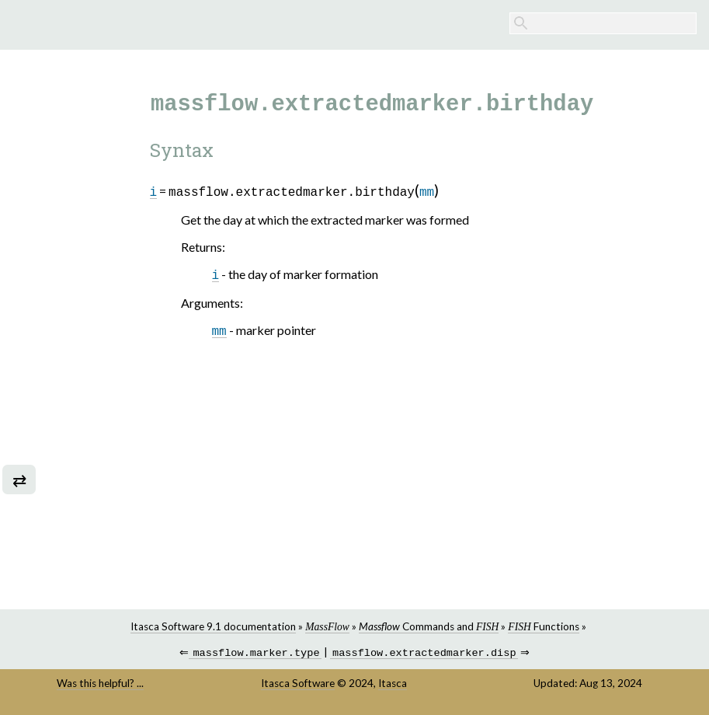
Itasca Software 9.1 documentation (213, 626)
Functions (543, 626)
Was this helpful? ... (100, 684)
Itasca (392, 684)
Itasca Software (298, 684)
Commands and (429, 626)
